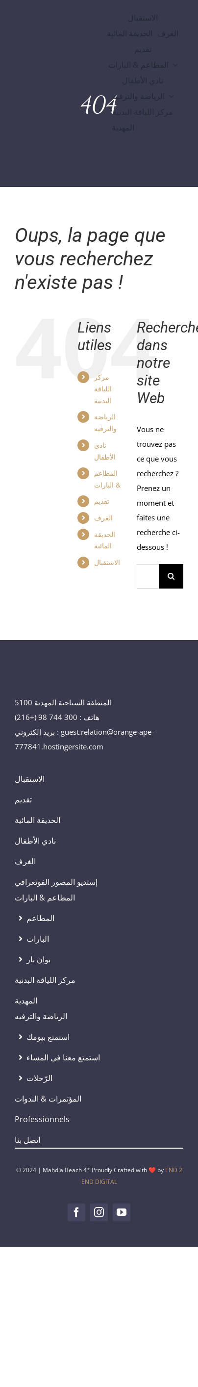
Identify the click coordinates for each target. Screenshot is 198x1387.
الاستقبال (107, 562)
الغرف (103, 517)
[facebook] (76, 1212)
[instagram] (99, 1212)
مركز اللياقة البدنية (103, 388)
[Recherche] (171, 576)
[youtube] (121, 1212)
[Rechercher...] (148, 576)
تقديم (101, 501)
